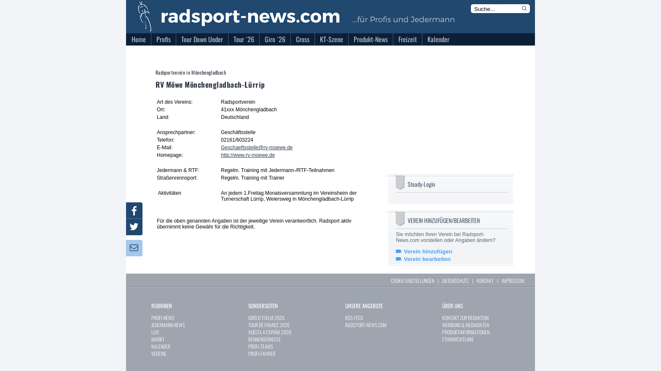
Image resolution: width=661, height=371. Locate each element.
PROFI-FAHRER (261, 353)
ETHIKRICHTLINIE (458, 339)
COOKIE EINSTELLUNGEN (412, 280)
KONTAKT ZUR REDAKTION (465, 317)
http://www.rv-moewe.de (248, 155)
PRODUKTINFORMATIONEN (465, 332)
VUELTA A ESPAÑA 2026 (269, 332)
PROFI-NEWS (163, 317)
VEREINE (159, 353)
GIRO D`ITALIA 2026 (266, 317)
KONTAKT (485, 280)
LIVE (155, 332)
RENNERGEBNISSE (264, 339)
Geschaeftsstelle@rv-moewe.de (257, 148)
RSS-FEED (354, 317)
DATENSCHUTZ (455, 280)
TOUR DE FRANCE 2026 (269, 324)
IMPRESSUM (513, 280)
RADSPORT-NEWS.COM (366, 324)
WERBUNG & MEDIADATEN (465, 324)
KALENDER (160, 346)
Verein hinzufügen (428, 251)
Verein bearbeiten (427, 259)
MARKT (157, 339)
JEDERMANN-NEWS (168, 324)
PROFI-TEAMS (260, 346)
